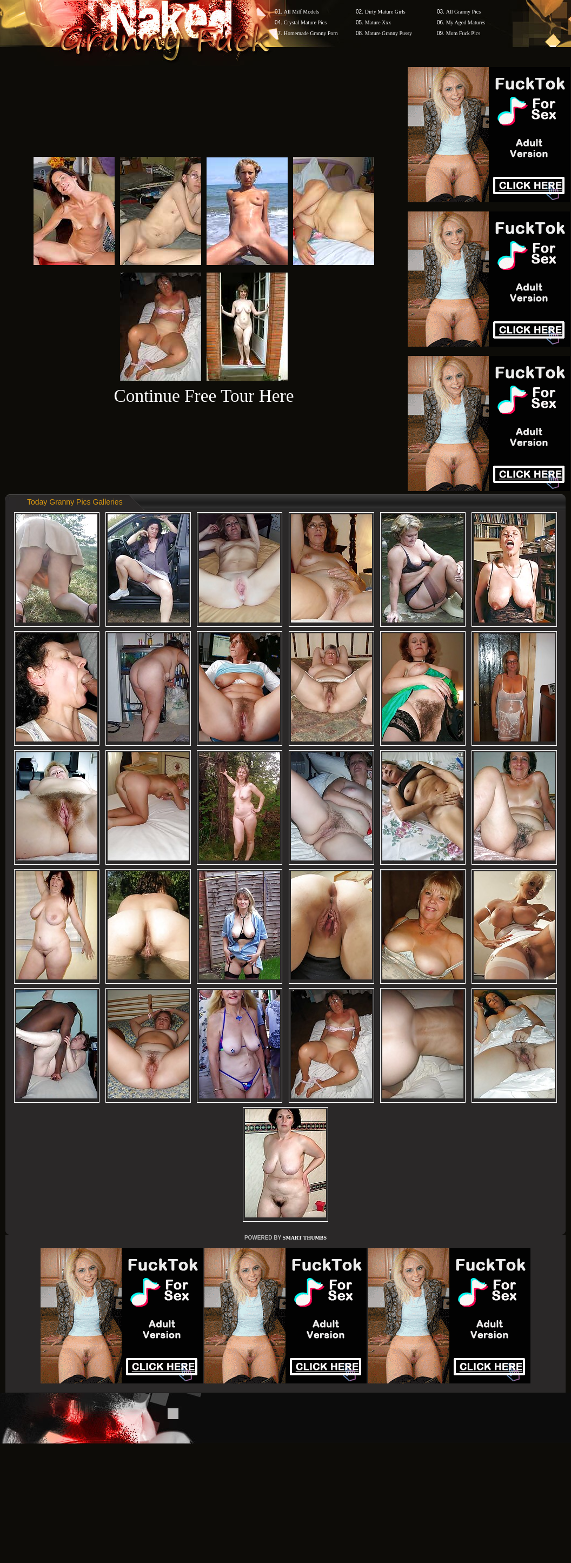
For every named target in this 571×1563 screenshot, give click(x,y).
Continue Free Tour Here (204, 396)
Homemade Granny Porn (311, 33)
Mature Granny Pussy (388, 33)
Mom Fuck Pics (463, 33)
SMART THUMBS (305, 1238)
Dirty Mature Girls (385, 12)
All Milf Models (302, 12)
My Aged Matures (466, 22)
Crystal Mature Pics (305, 22)
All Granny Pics (463, 12)
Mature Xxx (378, 22)
